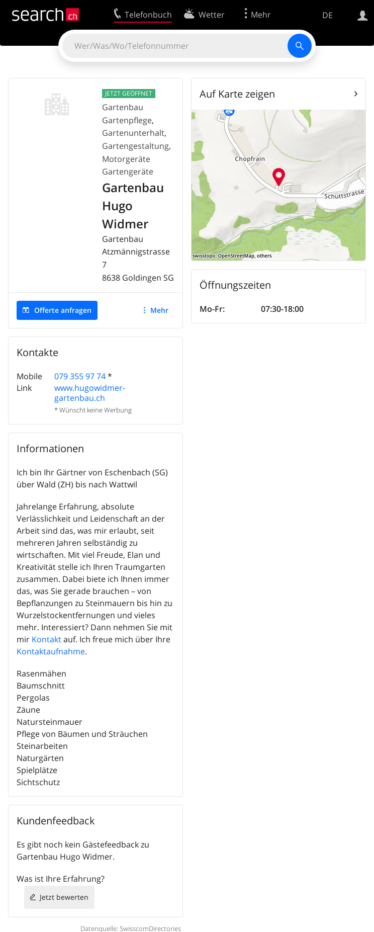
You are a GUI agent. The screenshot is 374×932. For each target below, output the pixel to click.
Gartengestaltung (135, 145)
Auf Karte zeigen (237, 94)
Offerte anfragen (62, 310)
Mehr (159, 310)
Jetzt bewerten (64, 897)
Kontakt (46, 639)
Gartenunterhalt (133, 132)
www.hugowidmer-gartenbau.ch (89, 392)
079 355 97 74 (80, 376)
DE (327, 15)
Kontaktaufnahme (51, 651)
